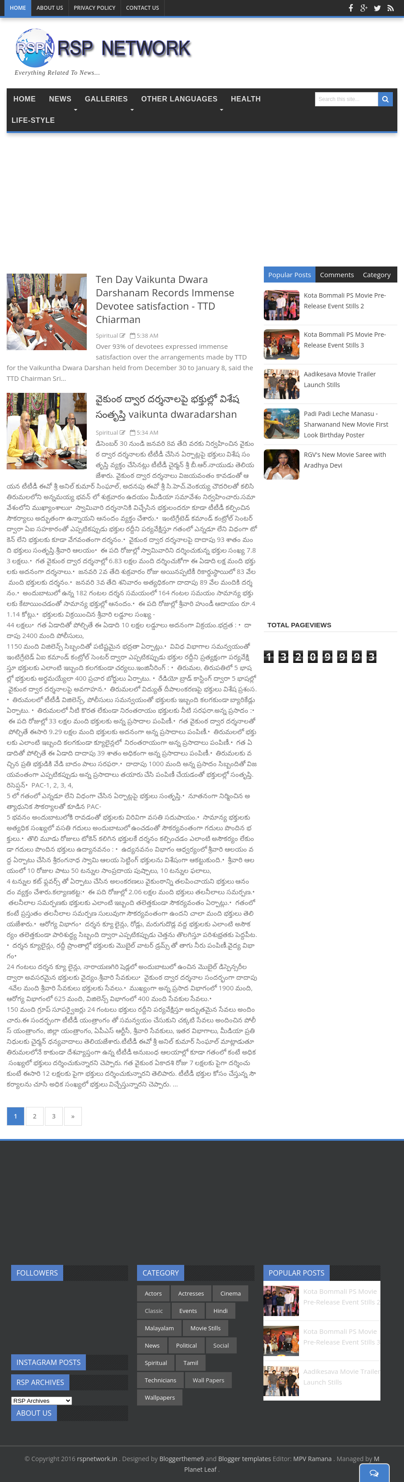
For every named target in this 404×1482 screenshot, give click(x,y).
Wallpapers (160, 1397)
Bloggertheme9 (181, 1458)
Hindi (221, 1311)
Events (188, 1311)
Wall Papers (208, 1380)
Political (186, 1345)
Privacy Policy (95, 8)
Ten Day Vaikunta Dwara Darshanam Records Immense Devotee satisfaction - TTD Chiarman (165, 299)
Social (221, 1345)
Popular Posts (289, 274)
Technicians (160, 1380)
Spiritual (107, 335)
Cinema (230, 1293)
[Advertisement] (132, 206)
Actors (153, 1293)
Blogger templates (244, 1458)
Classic (154, 1311)
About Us (49, 8)
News (152, 1345)
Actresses (191, 1293)
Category (377, 274)
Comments (337, 274)
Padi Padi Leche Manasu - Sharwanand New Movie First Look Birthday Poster (346, 424)
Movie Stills (205, 1328)
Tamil (190, 1363)
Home (18, 8)
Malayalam (159, 1328)
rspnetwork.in (98, 1458)
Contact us (142, 8)
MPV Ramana (313, 1458)
